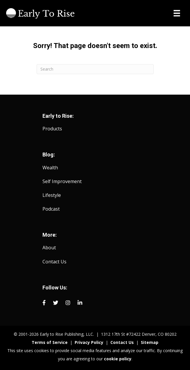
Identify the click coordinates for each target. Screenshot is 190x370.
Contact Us (54, 261)
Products (52, 128)
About (49, 247)
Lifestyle (51, 195)
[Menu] (177, 13)
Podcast (51, 209)
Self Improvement (62, 181)
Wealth (50, 167)
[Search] (95, 69)
